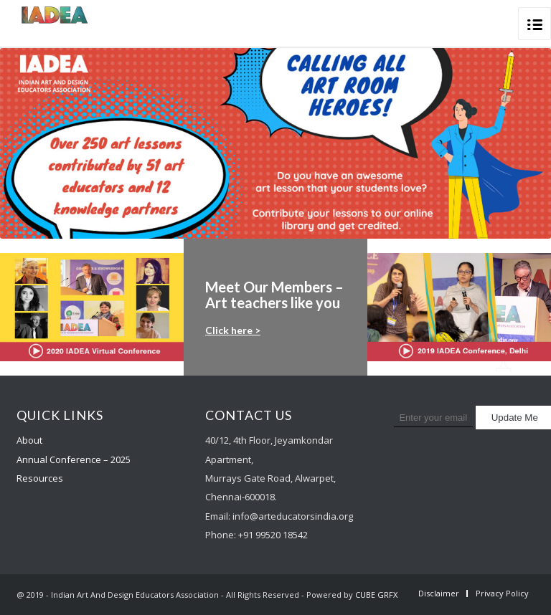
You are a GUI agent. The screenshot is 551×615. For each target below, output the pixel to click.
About (29, 440)
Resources (40, 478)
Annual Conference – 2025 (74, 459)
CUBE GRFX (376, 594)
